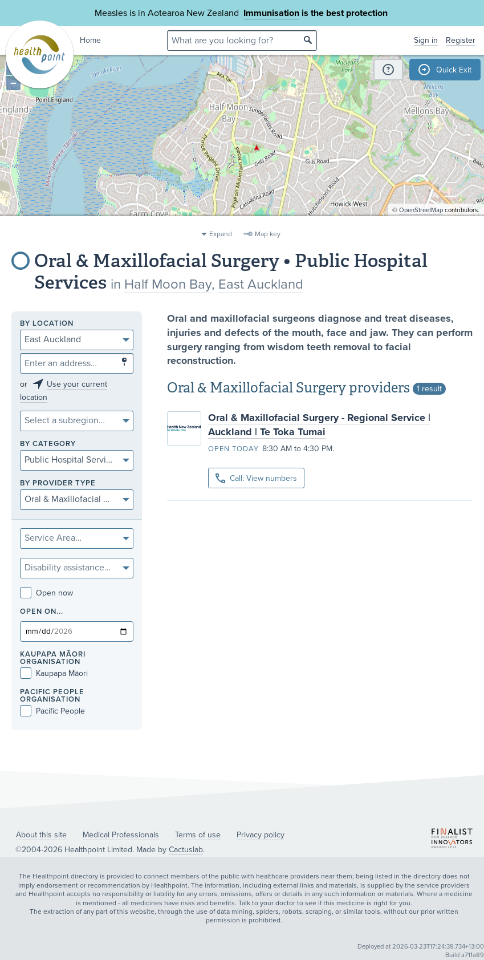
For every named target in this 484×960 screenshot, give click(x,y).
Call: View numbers (256, 478)
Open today (233, 448)
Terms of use (198, 835)
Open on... (41, 611)
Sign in (426, 40)
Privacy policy (260, 835)
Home (90, 40)
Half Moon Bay (168, 284)
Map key (267, 234)
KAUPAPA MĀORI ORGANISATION (53, 658)
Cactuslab (186, 849)
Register (460, 40)
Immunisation (271, 13)
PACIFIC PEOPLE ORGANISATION (52, 695)
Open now (46, 593)
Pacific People (52, 711)
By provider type (58, 483)
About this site (41, 835)
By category (48, 444)
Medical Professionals (121, 835)
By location (47, 323)
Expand (220, 234)
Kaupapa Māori (54, 673)
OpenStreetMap (421, 220)
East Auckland (260, 284)
